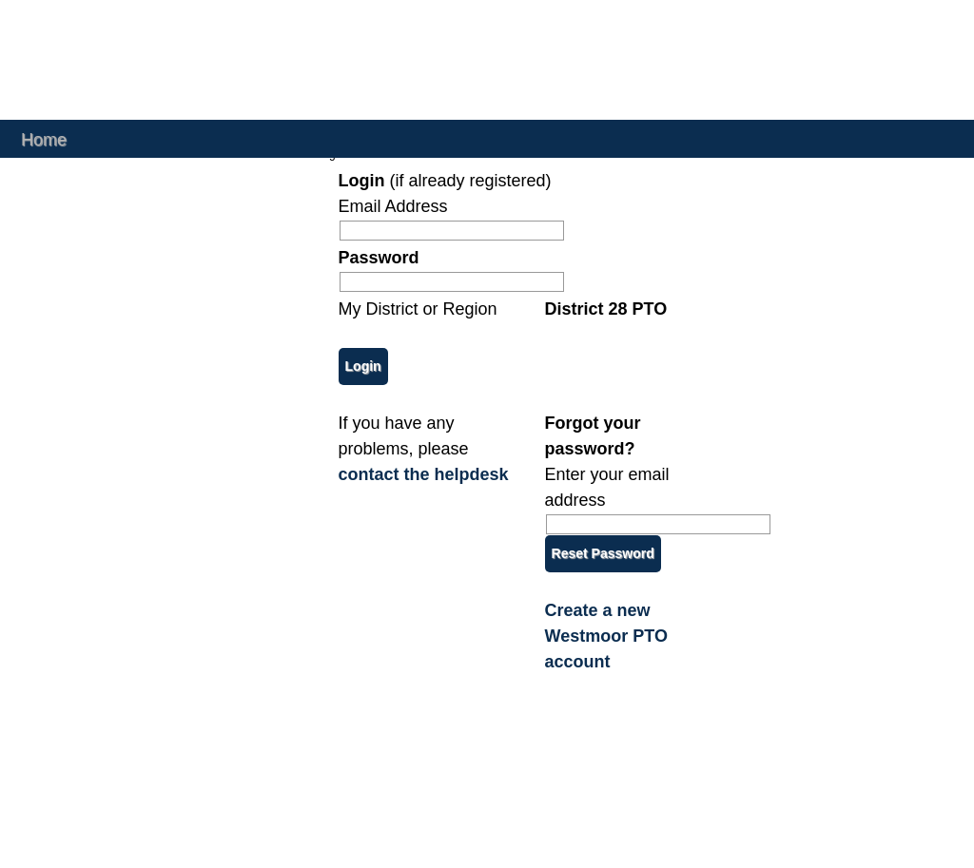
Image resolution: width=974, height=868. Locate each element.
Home (44, 138)
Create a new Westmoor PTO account (606, 636)
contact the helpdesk (424, 474)
